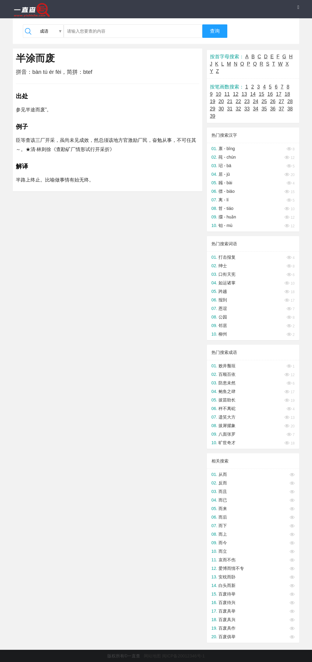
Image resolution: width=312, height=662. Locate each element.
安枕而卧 (227, 576)
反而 (222, 482)
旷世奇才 (227, 442)
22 (238, 101)
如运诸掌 (227, 282)
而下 (222, 525)
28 (290, 101)
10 (218, 94)
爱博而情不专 (231, 568)
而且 (222, 491)
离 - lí (223, 199)
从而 (222, 474)
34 (255, 108)
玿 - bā (224, 165)
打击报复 (227, 257)
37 (281, 108)
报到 (222, 299)
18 (287, 94)
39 (212, 116)
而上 (222, 534)
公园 (222, 317)
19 (212, 101)
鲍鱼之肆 (227, 391)
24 (255, 101)
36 (272, 108)
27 (281, 101)
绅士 (222, 265)
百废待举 (227, 594)
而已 (222, 500)
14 (253, 94)
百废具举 (227, 611)
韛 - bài (225, 182)
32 (238, 108)
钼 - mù (225, 225)
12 (236, 94)
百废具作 (227, 628)
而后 (222, 517)
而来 (222, 508)
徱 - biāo (226, 191)
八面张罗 (227, 434)
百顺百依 (227, 374)
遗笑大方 (227, 417)
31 (229, 108)
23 (247, 101)
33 (247, 108)
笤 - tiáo (225, 208)
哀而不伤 (227, 559)
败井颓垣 (227, 365)
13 (244, 94)
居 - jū (224, 174)
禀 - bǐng (226, 148)
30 (221, 108)
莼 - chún (227, 157)
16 (270, 94)
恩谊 (222, 308)
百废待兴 (227, 602)
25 (264, 101)
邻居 (222, 325)
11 (227, 94)
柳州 (222, 334)
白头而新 (227, 585)
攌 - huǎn (227, 216)
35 (264, 108)
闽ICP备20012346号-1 (183, 655)
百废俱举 (227, 636)
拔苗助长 (227, 400)
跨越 (222, 291)
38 (290, 108)
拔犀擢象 (227, 425)
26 (272, 101)
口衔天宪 (227, 274)
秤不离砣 (227, 408)
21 (229, 101)
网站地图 (152, 655)
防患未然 (227, 382)
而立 (222, 551)
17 (279, 94)
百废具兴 (227, 619)
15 (261, 94)
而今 (222, 542)
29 (212, 108)
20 (221, 101)
